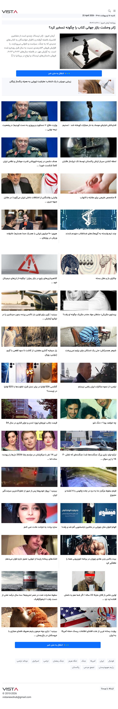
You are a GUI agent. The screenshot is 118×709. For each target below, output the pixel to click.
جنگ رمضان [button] (58, 661)
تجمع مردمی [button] (89, 667)
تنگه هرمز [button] (72, 661)
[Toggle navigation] (114, 11)
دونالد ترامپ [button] (22, 661)
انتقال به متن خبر (59, 73)
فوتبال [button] (111, 661)
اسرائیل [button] (35, 661)
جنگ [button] (83, 661)
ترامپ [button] (46, 661)
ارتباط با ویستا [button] (107, 688)
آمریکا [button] (92, 661)
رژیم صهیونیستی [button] (106, 667)
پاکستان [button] (75, 667)
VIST (9, 11)
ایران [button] (102, 661)
